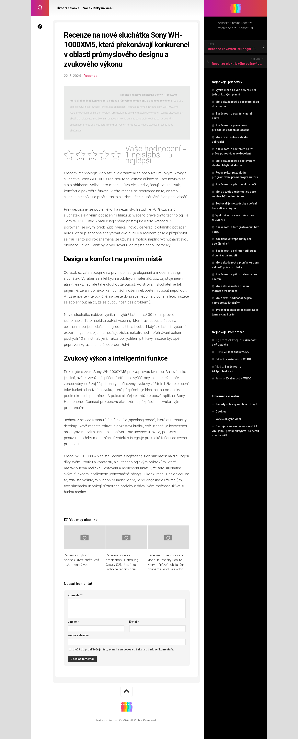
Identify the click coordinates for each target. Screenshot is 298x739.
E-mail (134, 621)
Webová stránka (78, 635)
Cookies (220, 411)
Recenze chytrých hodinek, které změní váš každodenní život (81, 560)
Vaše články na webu (228, 419)
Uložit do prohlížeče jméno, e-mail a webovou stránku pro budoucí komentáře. (123, 649)
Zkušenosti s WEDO (236, 351)
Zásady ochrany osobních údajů (236, 404)
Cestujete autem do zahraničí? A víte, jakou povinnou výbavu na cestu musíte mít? (235, 431)
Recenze (90, 76)
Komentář (75, 595)
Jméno (73, 621)
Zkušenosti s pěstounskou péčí (235, 184)
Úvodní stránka (68, 8)
